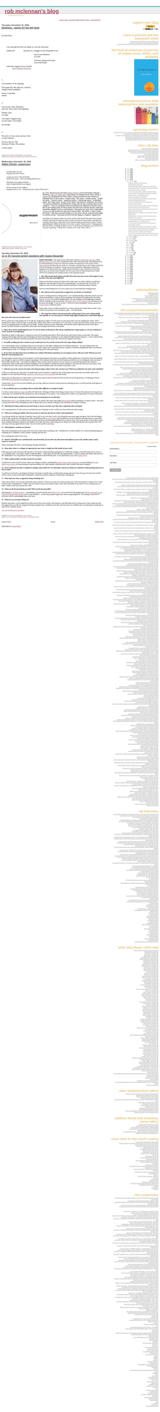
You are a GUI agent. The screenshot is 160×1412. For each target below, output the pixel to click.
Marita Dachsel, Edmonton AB (150, 976)
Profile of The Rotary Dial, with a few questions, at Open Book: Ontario (139, 367)
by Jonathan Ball (153, 878)
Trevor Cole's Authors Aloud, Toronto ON (147, 1146)
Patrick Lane (15, 401)
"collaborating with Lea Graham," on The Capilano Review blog (141, 551)
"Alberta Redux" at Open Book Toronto (148, 639)
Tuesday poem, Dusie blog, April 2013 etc (147, 1095)
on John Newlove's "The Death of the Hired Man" (145, 784)
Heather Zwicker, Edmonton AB (149, 1070)
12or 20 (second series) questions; (13, 510)
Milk (157, 1401)
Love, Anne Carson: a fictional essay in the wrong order (143, 624)
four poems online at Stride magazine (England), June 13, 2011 (141, 1304)
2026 (128, 169)
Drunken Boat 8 (154, 1363)
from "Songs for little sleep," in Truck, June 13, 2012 (144, 1271)
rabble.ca (155, 1175)
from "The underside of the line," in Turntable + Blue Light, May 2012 (139, 1273)
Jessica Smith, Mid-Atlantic (151, 1046)
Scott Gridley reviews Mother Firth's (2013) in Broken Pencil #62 (141, 423)
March (130, 250)
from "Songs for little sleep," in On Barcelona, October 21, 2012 (141, 1258)
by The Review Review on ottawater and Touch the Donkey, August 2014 (138, 821)
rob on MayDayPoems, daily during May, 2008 (145, 1337)
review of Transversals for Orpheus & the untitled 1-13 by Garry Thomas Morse (137, 731)
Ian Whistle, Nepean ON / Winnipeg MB (147, 1066)
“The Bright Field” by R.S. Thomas (75, 301)
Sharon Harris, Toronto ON (151, 997)
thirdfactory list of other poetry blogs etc (147, 1080)
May (129, 247)
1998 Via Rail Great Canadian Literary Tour (146, 160)
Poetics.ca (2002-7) (153, 303)
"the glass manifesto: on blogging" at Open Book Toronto (143, 602)
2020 (128, 179)
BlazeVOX (155, 1341)
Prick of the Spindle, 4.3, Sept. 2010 (148, 1308)
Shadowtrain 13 (154, 1353)
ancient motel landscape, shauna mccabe (147, 1126)
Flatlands (155, 1403)
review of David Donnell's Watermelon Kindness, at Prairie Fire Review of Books (136, 618)
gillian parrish (10, 248)
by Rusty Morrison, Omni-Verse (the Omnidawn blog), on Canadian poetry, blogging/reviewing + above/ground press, (138, 852)
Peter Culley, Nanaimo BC (151, 975)
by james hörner (154, 930)
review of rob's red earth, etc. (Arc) (149, 777)
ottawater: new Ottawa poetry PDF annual (147, 300)
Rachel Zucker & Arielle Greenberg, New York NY (145, 1069)
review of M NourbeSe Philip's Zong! (148, 608)
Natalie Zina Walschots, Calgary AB (148, 1062)
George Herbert (44, 305)
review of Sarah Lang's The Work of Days (147, 708)
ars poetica (155, 1330)
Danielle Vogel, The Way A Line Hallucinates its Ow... (142, 216)
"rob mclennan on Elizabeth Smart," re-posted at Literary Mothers (140, 376)
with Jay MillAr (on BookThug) (150, 924)
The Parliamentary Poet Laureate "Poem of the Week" (143, 1166)
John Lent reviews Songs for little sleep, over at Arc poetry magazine (139, 485)
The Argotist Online (153, 1377)
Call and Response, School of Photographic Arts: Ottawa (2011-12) (140, 304)
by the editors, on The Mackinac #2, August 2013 (145, 831)
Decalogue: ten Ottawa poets (150, 1104)
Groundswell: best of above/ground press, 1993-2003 (143, 1129)
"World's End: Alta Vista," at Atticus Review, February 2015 (142, 346)
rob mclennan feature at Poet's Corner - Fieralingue (144, 1327)
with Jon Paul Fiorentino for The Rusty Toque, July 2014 (143, 824)
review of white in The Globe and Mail (148, 707)
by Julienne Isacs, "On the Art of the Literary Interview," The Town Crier (139, 816)
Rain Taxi (155, 1178)
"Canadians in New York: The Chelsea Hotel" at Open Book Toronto (140, 644)
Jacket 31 (155, 1360)
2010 (128, 271)
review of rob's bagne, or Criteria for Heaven (146, 792)
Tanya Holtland (25, 156)
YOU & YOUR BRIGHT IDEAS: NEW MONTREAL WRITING (142, 1111)
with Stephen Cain (153, 931)
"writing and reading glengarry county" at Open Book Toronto (142, 609)
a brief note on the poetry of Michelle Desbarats (145, 732)
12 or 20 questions (11, 517)
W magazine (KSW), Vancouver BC (148, 1185)
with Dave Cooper (153, 919)
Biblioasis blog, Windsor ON (150, 960)
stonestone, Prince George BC (150, 1182)
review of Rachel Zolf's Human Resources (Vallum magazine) (141, 718)
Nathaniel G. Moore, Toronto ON (149, 1019)
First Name (113, 456)
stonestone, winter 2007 (151, 1354)
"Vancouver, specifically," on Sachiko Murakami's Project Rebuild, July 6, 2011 (137, 1301)
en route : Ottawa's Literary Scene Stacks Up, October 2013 (142, 478)
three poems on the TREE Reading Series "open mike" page (142, 1329)
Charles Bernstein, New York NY (149, 957)
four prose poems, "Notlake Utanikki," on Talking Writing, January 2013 (139, 1248)
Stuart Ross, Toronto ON (151, 1036)
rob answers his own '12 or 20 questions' (147, 891)
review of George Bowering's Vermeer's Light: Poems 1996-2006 (140, 711)
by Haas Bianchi (153, 903)
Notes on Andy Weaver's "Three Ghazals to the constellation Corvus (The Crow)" (136, 785)
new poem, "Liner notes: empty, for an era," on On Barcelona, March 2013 (138, 1238)
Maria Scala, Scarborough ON (150, 1039)
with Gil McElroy (154, 937)
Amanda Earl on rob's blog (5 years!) (148, 689)
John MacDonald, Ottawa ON (150, 1010)
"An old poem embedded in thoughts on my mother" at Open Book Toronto (138, 601)
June (129, 245)
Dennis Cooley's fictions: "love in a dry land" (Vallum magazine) (141, 701)
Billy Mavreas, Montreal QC (150, 1013)
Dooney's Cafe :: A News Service (149, 1153)
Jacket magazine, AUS (152, 1159)
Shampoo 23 (154, 1383)
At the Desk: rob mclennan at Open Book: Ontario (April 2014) (141, 404)
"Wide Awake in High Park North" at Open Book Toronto (143, 631)
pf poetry (156, 1323)
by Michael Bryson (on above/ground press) (146, 941)
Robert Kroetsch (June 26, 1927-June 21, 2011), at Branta (142, 585)
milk (157, 1326)
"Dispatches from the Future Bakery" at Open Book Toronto (142, 662)
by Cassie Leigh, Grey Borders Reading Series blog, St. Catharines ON (139, 854)
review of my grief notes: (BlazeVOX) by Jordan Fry (144, 545)
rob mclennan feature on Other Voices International (144, 1334)
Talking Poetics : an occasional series (138, 195)
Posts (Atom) (16, 526)
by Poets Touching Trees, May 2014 (148, 828)
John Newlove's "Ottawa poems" (149, 748)
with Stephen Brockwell (152, 906)
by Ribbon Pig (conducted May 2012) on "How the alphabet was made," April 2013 (136, 837)
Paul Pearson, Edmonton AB (150, 1025)
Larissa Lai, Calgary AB (152, 1005)
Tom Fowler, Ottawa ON (151, 987)
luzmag (156, 1371)
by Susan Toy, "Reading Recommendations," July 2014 (143, 826)
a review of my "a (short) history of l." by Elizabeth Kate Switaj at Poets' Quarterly (136, 323)
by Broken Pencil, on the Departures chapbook (145, 890)
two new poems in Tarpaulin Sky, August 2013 (145, 1214)
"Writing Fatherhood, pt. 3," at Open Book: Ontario (144, 429)
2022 (128, 176)
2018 (128, 257)
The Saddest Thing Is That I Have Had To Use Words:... (143, 188)
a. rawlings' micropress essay (150, 787)
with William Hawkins (152, 923)
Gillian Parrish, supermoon (16, 164)
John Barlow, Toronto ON (151, 953)
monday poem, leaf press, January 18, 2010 (146, 1314)
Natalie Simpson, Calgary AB (150, 1045)
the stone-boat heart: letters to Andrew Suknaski (145, 749)
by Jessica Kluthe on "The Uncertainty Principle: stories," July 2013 (140, 833)
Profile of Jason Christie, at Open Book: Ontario (145, 380)
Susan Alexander (22, 517)
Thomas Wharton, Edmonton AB (149, 1065)
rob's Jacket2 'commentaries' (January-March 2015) (144, 153)
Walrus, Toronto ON (153, 1349)
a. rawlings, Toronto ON (152, 1032)
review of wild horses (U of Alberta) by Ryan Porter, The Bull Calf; (140, 598)
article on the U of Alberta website (149, 712)
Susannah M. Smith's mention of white (148, 698)
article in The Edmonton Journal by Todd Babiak (145, 717)
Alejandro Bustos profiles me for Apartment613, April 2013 (142, 493)
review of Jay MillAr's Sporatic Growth (148, 734)
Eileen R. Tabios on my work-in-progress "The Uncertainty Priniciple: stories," (137, 571)
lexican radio (155, 1331)
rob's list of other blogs (152, 1085)
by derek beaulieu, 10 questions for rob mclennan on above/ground (140, 858)
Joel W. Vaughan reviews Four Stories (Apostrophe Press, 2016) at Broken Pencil (136, 313)
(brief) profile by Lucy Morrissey (149, 499)
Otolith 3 (156, 1359)
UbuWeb (156, 1186)
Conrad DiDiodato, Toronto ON (150, 980)
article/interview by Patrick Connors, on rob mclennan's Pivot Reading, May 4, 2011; (135, 599)
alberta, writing (154, 1079)
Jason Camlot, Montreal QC (150, 969)
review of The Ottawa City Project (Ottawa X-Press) (144, 725)
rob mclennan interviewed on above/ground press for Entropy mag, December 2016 (135, 814)
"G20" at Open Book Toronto (150, 625)
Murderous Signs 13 (152, 1361)
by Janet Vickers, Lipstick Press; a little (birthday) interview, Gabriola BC (138, 850)
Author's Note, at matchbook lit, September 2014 (145, 370)
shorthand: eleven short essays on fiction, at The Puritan (143, 518)
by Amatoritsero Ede (152, 920)
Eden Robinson (14, 379)
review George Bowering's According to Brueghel (145, 671)
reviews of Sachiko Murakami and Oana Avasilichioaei (143, 678)
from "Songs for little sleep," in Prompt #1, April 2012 (144, 1276)
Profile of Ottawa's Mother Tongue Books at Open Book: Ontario (141, 559)
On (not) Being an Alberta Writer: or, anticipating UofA (143, 729)
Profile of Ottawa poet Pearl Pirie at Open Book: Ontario (143, 563)
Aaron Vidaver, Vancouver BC (150, 1060)
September (131, 240)
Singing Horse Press (21, 248)
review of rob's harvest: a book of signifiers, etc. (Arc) (144, 791)
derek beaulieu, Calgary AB (151, 956)
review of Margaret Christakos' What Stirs (147, 674)
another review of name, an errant (149, 747)
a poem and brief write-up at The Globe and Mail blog (143, 1320)
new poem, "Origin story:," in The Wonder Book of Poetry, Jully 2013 (139, 1217)
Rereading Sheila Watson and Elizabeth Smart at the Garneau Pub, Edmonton (137, 688)
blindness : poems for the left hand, (21, 27)
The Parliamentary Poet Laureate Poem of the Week (144, 1370)
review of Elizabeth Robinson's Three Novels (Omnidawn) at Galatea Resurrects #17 (135, 552)
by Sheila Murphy (153, 921)
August (130, 242)
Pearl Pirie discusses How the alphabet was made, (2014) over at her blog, (138, 417)
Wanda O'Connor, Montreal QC (149, 1022)
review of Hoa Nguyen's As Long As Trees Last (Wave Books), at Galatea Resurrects (135, 503)
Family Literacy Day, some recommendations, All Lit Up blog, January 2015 (138, 347)
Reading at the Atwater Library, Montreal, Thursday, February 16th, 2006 (138, 1206)
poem (7, 156)
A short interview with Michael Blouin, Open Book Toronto (142, 583)
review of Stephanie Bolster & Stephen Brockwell (145, 788)
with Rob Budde (154, 899)
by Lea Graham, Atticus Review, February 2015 (145, 817)
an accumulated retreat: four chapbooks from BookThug (143, 744)
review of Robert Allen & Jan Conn (149, 801)
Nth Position (155, 1376)
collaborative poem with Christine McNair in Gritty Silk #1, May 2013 (140, 1224)
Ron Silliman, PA (153, 1043)
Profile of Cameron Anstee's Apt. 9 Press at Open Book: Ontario (141, 572)
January (130, 254)
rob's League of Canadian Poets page (148, 155)
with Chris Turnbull (153, 913)
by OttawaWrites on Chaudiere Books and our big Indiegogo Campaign (139, 820)
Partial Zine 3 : (132, 214)
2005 (128, 280)
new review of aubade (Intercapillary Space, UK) (145, 699)
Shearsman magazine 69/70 (150, 1351)
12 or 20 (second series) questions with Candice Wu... (142, 228)
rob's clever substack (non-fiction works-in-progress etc (143, 43)
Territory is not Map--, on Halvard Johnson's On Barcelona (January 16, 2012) (137, 1286)
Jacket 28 (155, 1387)
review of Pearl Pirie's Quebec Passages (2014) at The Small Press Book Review (136, 393)
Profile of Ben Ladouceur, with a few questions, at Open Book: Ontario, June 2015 (136, 331)
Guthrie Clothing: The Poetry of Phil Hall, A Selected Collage (142, 1094)
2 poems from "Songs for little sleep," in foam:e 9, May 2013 (142, 1228)
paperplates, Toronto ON (151, 1167)
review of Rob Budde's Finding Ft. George (147, 682)
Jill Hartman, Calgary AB (151, 999)
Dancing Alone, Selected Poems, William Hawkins (144, 1127)
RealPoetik (155, 1373)
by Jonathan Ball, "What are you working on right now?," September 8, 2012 (137, 843)
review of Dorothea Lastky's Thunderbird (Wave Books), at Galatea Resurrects (137, 505)
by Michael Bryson (153, 940)
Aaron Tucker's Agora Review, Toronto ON (147, 1142)
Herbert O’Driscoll (45, 299)
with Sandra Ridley (153, 886)
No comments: (27, 155)
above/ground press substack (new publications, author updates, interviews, (137, 44)
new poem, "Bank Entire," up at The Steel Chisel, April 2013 (142, 1233)
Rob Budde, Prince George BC (150, 965)
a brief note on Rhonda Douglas (149, 745)
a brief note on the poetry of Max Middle (147, 758)
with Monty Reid (154, 914)
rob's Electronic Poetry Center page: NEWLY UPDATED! (143, 150)
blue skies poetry (153, 1339)
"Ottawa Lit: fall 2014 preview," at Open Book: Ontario (143, 372)
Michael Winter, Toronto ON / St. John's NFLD (146, 1068)
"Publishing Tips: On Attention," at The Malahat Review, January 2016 (139, 321)
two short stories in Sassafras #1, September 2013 (144, 1213)
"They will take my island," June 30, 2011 (147, 1303)
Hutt (157, 1389)
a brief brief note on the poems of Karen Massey (145, 737)
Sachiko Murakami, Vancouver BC (149, 1020)
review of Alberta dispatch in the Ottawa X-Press (145, 672)
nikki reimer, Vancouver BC (151, 1033)
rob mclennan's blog (32, 11)
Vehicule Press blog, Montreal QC (149, 1059)
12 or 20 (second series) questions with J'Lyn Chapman (143, 233)
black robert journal (153, 1321)
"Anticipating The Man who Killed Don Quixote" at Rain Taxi (142, 606)
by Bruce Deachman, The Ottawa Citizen (147, 876)
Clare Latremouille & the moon (150, 767)
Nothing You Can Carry (88, 260)
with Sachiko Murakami (152, 884)
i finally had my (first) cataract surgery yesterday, (141, 230)
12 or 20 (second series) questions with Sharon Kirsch (142, 209)
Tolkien (93, 452)
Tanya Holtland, (21, 68)
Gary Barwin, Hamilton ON (151, 955)
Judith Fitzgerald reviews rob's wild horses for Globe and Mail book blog (138, 638)
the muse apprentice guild (151, 1397)
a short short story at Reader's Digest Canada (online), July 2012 (140, 1267)
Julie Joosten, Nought (134, 224)
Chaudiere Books (153, 294)
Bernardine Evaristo (28, 379)
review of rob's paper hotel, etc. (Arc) (148, 790)
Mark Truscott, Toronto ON (151, 1055)
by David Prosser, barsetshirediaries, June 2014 (145, 827)
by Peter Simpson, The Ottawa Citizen (148, 873)
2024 (128, 172)
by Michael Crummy (18, 492)
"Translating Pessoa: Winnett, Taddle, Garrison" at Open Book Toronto (139, 619)
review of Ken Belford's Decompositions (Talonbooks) (143, 591)
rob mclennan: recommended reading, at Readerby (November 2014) (139, 351)
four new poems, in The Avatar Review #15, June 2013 (143, 1221)
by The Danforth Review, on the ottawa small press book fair (142, 880)
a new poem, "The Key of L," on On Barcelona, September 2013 (141, 1211)
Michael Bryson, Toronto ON (150, 963)
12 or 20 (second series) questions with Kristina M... (142, 223)
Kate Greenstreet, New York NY (149, 995)
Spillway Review (153, 1379)
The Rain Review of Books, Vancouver (147, 1176)
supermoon (47, 211)
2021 (128, 177)
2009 (128, 273)
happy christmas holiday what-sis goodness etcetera (142, 193)
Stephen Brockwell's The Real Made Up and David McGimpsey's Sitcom (138, 686)
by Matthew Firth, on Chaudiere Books (148, 909)
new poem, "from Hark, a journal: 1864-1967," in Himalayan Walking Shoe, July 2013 (135, 1215)
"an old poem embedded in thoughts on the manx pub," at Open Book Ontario (137, 595)
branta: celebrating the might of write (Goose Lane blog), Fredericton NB (138, 1143)
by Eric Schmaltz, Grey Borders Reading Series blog (144, 868)
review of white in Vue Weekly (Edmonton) (146, 702)
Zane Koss (33, 156)
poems (12, 156)
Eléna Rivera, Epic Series (135, 211)
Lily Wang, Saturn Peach (135, 204)
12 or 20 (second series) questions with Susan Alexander (32, 255)
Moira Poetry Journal (152, 1381)
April (129, 249)
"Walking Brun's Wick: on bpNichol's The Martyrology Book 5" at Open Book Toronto (135, 626)
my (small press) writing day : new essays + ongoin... (142, 226)
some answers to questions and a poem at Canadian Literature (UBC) (139, 883)
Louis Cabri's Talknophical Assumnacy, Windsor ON (144, 1183)
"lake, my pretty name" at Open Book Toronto (146, 658)
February (131, 252)
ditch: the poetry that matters (150, 1150)
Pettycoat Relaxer (153, 1399)
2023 (128, 174)
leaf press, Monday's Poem (151, 1324)
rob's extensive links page (151, 154)
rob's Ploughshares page (151, 158)
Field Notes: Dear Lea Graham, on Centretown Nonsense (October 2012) (138, 1260)
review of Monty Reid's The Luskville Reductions (145, 656)
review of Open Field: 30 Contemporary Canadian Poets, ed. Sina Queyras (138, 765)
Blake (72, 455)
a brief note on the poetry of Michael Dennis (146, 741)
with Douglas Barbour (152, 934)
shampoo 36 (155, 1316)
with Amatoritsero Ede (152, 917)
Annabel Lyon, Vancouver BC (150, 1009)
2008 (128, 275)
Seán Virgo (21, 392)
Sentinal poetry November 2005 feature (147, 157)
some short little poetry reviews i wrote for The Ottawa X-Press (141, 709)
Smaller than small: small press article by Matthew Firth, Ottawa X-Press (138, 775)
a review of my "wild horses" (150, 324)
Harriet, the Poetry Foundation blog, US (147, 1028)
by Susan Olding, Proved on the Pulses (147, 874)
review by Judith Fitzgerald (151, 695)
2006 (128, 278)
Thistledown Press (33, 517)
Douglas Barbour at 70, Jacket (150, 652)
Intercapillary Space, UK (151, 1156)
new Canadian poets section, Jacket (148, 1109)
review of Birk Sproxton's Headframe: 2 (147, 738)
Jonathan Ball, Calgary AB (151, 952)
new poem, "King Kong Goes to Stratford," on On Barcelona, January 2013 (138, 1250)
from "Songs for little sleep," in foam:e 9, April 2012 (144, 1274)
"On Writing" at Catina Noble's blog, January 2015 (144, 349)
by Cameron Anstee (153, 904)
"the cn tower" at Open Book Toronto (148, 659)
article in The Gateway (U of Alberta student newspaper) (143, 714)
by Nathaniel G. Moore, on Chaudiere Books (146, 910)
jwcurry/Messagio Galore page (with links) (147, 1160)
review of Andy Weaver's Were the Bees (147, 757)
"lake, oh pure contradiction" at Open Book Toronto (144, 666)
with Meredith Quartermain (151, 929)
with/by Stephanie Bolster (151, 939)
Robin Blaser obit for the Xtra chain (148, 669)
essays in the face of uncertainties (137, 197)
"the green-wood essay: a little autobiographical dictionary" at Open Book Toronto (136, 611)
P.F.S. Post (155, 1380)
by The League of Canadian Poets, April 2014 (146, 830)
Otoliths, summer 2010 (152, 1310)
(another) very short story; (135, 217)
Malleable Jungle (153, 1384)
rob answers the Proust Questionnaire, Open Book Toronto (142, 870)
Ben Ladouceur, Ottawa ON (150, 1003)
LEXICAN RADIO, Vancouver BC (149, 1162)
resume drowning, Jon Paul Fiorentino (148, 1130)
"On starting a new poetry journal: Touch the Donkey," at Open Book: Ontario (137, 383)
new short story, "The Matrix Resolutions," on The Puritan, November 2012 (138, 1257)
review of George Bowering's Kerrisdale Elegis (145, 675)
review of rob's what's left (151, 780)
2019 (128, 256)
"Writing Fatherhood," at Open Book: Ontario (146, 432)
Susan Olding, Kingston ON (150, 1023)
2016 (128, 261)
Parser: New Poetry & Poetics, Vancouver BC (146, 1169)
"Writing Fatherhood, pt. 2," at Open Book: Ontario (144, 430)
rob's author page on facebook (150, 148)
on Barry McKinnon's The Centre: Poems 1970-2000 (144, 770)
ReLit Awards (154, 1179)
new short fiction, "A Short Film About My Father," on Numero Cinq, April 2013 (137, 1234)
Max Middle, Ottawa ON (151, 1016)
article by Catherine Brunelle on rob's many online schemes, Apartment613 (138, 336)
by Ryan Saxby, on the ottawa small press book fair (144, 889)
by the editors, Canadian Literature (149, 818)
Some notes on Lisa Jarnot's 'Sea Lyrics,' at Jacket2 (144, 498)
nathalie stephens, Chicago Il (150, 1050)
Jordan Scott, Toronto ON (151, 1042)
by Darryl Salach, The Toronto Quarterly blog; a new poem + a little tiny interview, (136, 856)
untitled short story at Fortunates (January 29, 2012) (144, 1281)
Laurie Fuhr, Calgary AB (151, 990)
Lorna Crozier (51, 418)
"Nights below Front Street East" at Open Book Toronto (143, 632)
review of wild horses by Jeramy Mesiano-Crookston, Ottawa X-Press (139, 622)
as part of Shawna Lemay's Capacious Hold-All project (143, 685)
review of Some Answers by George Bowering (145, 692)
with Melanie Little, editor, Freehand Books (146, 887)
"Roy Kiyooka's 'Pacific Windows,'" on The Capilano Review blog (140, 549)
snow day (17, 156)
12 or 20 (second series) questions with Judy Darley (142, 198)
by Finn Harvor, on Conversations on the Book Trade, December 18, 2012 (138, 841)
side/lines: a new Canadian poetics (148, 1108)
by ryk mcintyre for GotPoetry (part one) (147, 894)
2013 (128, 266)
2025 (128, 171)
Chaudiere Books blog (152, 1076)
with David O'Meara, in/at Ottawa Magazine (146, 846)
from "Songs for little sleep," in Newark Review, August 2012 (142, 1266)
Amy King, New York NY (151, 1000)
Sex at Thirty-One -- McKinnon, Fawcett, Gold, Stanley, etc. (142, 781)
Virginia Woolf (82, 455)
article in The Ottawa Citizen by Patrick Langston (145, 728)
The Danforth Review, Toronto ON (149, 1149)
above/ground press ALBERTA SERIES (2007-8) (145, 301)
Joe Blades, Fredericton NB (150, 962)
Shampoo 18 (154, 1404)
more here (155, 1189)
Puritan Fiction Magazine (151, 1347)
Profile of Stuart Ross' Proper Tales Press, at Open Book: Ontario (140, 369)
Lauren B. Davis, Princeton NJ (150, 977)
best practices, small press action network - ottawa (144, 771)
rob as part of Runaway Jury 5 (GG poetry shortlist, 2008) (142, 679)
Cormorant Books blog (152, 972)
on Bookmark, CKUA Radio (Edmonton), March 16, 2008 (143, 1201)
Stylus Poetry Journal (152, 1350)
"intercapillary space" (152, 1366)
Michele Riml (65, 401)
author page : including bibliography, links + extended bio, (80, 20)
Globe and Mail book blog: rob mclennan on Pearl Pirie (143, 648)
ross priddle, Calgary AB (151, 1029)
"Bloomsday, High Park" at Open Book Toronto (145, 629)
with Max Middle (154, 927)
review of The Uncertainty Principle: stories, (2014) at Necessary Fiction (138, 373)
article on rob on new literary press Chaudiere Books (144, 735)
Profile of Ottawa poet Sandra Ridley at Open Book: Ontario (142, 565)
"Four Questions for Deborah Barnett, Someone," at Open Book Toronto (138, 573)
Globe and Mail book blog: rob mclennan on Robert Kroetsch (142, 642)
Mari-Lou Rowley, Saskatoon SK (149, 1038)
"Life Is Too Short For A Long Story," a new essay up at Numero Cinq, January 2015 (135, 350)
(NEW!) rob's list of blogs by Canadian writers (146, 950)
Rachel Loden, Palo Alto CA (150, 1007)
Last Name (113, 462)
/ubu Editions (154, 1188)
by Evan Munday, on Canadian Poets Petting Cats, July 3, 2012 (141, 844)
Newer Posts (6, 522)
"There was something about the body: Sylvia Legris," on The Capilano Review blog (135, 566)
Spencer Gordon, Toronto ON (150, 993)
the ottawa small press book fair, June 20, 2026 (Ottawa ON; (142, 138)
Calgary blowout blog (152, 1075)
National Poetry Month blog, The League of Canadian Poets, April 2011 (139, 1307)
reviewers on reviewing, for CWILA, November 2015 (144, 329)
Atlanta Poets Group (152, 1072)
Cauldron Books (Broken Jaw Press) (148, 1124)
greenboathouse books (152, 1406)
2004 (128, 282)
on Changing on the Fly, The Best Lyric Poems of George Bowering (140, 768)
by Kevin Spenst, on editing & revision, (147, 861)
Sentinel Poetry (154, 1391)
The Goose (155, 1155)
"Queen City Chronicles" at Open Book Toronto (145, 645)
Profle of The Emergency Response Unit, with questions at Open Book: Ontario (137, 546)
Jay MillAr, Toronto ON (152, 1018)
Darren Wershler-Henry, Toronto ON (148, 1063)
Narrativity (155, 1163)
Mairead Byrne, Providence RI (150, 966)
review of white (154, 681)
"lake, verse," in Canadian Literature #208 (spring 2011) (143, 1293)
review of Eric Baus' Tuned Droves (149, 655)
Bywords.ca (155, 1346)
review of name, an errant (151, 752)
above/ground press (153, 293)
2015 (128, 263)
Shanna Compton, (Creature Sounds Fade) (140, 231)
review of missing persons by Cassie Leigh (146, 616)
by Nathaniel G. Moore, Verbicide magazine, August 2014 (142, 823)
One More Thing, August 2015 (150, 330)
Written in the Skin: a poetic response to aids (146, 1112)
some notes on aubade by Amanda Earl (147, 742)
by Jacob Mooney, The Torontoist (149, 871)
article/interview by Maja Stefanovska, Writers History (143, 596)
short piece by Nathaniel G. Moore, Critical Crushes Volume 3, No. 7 (139, 715)
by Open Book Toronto (152, 877)
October (130, 238)
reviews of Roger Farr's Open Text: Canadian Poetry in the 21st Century (138, 676)
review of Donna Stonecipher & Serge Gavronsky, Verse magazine (140, 691)
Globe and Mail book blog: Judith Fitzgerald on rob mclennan (141, 649)
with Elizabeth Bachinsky (151, 881)
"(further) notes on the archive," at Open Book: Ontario (143, 382)
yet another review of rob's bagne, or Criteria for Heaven (143, 795)
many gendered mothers (151, 295)
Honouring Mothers (153, 1393)
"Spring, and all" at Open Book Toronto (147, 641)
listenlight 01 (155, 1367)
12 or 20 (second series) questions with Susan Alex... (142, 186)
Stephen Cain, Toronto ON (151, 967)
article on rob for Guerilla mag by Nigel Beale (146, 664)
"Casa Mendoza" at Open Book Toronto (147, 621)
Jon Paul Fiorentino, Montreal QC (149, 985)
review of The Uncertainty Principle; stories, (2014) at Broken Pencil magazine (137, 374)
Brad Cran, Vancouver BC (151, 973)
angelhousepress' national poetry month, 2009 (145, 1318)
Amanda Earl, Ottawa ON (151, 983)
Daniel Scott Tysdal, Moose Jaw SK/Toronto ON (145, 1058)
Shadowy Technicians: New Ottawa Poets (147, 1133)
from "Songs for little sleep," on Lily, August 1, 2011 (144, 1296)
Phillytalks (155, 1170)
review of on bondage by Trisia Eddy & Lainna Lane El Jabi (142, 665)
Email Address (115, 449)
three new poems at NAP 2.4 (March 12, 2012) (145, 1280)
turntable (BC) (154, 1317)
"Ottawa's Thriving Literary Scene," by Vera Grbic (145, 575)
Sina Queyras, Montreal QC (150, 1030)
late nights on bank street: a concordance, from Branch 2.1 (142, 1311)
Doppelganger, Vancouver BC (150, 1152)
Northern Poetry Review (151, 1165)
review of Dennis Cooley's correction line (147, 684)
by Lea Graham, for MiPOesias (150, 897)
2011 (128, 270)
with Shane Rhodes (153, 907)
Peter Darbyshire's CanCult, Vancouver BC (146, 1145)
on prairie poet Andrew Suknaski (149, 628)
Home (53, 522)
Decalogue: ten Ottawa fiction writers (148, 1102)
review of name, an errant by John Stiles (147, 724)
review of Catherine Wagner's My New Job (146, 661)
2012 (128, 268)
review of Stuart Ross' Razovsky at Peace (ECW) (145, 800)
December (131, 181)
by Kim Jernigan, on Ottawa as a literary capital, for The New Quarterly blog (137, 857)
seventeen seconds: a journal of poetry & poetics (145, 298)
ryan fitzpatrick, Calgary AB (151, 986)
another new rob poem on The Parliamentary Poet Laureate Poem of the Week (137, 1333)
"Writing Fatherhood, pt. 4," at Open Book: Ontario (144, 424)
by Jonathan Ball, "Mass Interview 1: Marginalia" (145, 867)
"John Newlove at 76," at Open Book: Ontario (146, 387)
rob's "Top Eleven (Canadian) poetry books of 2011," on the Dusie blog (139, 548)
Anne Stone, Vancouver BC (150, 1052)
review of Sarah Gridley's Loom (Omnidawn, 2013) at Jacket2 (141, 422)
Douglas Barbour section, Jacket (149, 1098)
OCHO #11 (155, 1344)
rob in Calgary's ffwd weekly (150, 697)
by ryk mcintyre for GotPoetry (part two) (147, 893)
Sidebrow (155, 1357)
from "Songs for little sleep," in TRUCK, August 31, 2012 (143, 1264)
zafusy (156, 1374)
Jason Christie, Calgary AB (151, 970)
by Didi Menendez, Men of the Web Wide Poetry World (143, 900)
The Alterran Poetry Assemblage (149, 1394)
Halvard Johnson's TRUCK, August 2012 (147, 1096)
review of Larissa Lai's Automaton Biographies (145, 635)
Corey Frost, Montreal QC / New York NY (147, 989)
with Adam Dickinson (152, 916)
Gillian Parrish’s (73, 193)
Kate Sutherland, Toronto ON (150, 1053)
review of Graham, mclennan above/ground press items (143, 751)
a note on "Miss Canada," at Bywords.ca (147, 509)
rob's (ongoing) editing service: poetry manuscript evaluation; (141, 139)
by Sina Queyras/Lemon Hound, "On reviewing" (145, 866)
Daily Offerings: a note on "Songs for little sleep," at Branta (142, 510)
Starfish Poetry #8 (153, 1336)
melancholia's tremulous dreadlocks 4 (148, 1364)
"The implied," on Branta (151, 646)
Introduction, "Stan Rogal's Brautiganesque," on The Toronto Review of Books (137, 492)
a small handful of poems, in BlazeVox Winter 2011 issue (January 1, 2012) (138, 1288)
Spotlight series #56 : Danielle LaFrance (139, 221)
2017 (128, 259)
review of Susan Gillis (152, 805)
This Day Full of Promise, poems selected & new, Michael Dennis (140, 1132)
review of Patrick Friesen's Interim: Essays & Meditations (143, 694)
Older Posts (99, 522)
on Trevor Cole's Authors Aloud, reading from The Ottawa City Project (139, 1205)
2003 (128, 284)
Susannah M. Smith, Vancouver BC (148, 1048)
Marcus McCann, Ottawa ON (150, 1015)
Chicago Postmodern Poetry (150, 1147)
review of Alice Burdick (152, 802)
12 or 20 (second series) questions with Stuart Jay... (142, 219)
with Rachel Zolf (154, 911)
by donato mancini (153, 936)
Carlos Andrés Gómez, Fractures (137, 190)
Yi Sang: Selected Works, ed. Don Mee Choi (140, 202)
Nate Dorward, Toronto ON (151, 982)
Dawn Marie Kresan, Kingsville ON (149, 1002)
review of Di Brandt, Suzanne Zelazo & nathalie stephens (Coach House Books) (136, 782)
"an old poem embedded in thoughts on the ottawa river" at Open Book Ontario (137, 589)
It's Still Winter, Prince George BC (149, 1157)
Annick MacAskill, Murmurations (137, 200)
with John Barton (153, 926)
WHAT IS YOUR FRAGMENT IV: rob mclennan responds (142, 420)
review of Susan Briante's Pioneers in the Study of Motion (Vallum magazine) (137, 719)
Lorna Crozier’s (68, 462)
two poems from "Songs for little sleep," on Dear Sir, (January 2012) (140, 1287)
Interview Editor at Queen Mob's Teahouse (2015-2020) (143, 151)
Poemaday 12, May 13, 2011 (150, 1306)
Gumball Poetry (154, 1400)
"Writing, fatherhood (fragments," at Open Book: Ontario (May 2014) (140, 403)
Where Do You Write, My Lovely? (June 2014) (146, 389)
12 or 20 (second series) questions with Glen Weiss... (142, 191)
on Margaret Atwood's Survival (150, 778)
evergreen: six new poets (151, 1106)
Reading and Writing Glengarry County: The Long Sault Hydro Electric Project (137, 651)
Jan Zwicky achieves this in (41, 374)
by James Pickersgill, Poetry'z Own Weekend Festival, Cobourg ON (140, 860)
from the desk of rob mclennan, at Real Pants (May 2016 (143, 320)
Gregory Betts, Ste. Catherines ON (148, 959)
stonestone (155, 1396)
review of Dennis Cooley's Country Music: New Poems (143, 739)
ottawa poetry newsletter (151, 297)
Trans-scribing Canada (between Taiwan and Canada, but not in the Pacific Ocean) (135, 1073)
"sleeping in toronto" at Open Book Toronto (146, 668)
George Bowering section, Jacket (149, 1105)
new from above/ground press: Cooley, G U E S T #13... (143, 235)
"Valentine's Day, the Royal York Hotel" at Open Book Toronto (141, 636)
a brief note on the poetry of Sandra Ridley (146, 727)
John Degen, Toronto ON (151, 979)
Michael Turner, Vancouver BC (150, 1056)
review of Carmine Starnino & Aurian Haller (146, 804)
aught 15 (156, 1369)
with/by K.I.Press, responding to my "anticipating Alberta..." (142, 901)
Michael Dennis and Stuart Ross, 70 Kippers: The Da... (143, 212)
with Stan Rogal (154, 933)
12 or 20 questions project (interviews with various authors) (142, 896)
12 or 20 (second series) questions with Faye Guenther (143, 205)
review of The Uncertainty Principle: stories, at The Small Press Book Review (137, 419)
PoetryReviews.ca (153, 1173)
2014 (128, 264)
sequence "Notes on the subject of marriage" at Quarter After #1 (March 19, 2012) (136, 1278)
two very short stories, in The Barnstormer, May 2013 (144, 1223)
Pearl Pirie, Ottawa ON (152, 1026)
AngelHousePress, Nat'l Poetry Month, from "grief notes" (143, 1313)
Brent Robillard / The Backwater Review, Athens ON (144, 1035)
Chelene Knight (44, 265)
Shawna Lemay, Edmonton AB (150, 1006)
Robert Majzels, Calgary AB (150, 1012)
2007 (128, 277)
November (131, 237)
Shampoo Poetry (153, 1180)
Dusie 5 (156, 1356)
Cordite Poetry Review (152, 1390)
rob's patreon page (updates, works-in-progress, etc (144, 41)
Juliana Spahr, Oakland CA (151, 1049)
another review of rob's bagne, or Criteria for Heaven (144, 794)
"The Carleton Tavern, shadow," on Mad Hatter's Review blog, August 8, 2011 (137, 1294)
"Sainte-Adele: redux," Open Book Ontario (147, 579)
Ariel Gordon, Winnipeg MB (151, 992)
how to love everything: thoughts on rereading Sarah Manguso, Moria (139, 654)
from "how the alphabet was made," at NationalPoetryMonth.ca (141, 1277)
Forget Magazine (153, 1340)
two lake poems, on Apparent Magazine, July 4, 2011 (144, 1300)
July (129, 244)
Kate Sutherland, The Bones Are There (138, 207)
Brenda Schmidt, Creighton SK (150, 1040)
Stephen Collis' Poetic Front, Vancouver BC (146, 1172)
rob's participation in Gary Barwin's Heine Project (145, 634)
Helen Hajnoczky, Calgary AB (150, 996)
